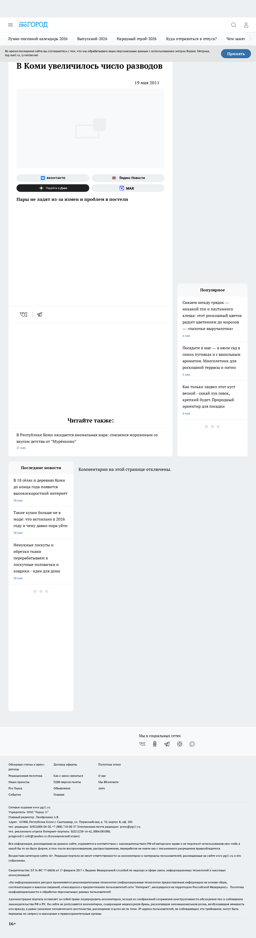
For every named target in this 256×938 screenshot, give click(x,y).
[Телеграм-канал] (167, 744)
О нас (102, 776)
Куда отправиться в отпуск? (191, 38)
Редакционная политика (25, 776)
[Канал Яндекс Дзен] (52, 188)
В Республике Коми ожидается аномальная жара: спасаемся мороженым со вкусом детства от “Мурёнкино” (90, 441)
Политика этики (109, 764)
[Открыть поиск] (233, 25)
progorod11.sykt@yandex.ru (27, 836)
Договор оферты (65, 764)
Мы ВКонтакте (108, 782)
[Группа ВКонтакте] (52, 178)
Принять (236, 53)
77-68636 (49, 870)
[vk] (24, 314)
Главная (59, 794)
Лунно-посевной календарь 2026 (38, 38)
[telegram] (41, 314)
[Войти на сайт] (246, 25)
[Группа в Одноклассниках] (154, 744)
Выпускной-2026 (92, 38)
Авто (101, 788)
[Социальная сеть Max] (128, 188)
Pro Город (15, 788)
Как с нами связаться (68, 776)
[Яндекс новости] (128, 178)
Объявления (62, 788)
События (14, 794)
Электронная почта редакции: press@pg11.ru (108, 826)
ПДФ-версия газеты (67, 782)
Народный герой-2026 (137, 38)
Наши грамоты (19, 782)
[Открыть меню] (10, 25)
